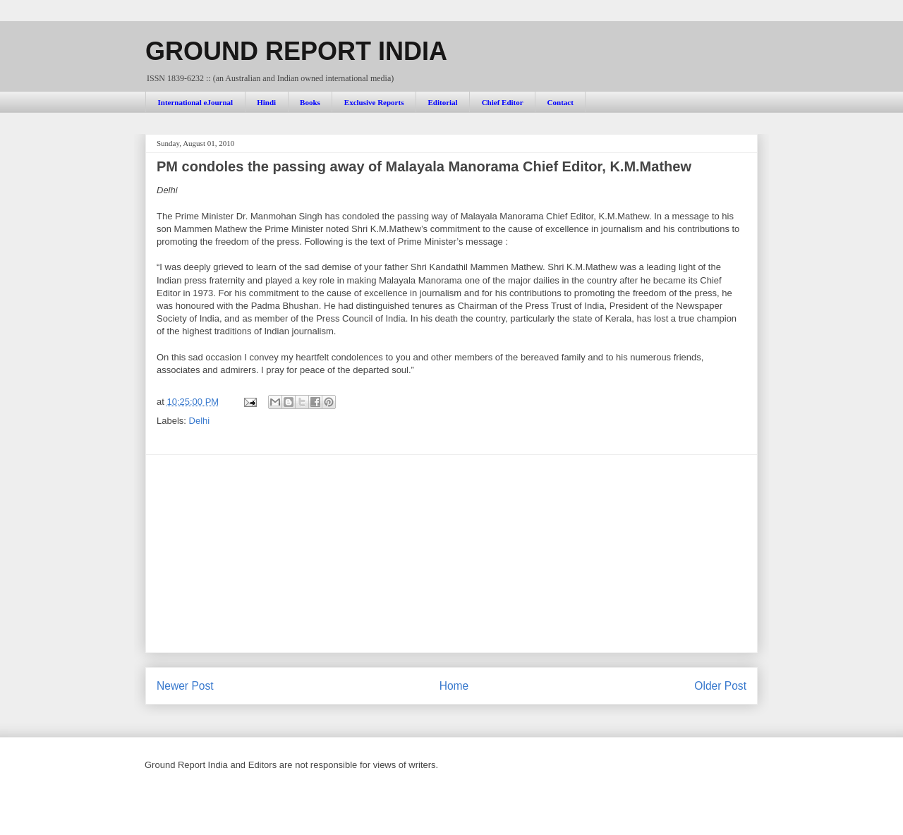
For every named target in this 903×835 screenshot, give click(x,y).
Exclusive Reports (374, 102)
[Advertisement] (451, 553)
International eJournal (196, 102)
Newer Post (185, 686)
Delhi (199, 420)
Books (310, 102)
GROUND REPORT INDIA (296, 51)
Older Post (720, 686)
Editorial (442, 102)
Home (454, 686)
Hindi (266, 102)
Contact (560, 102)
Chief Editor (502, 102)
